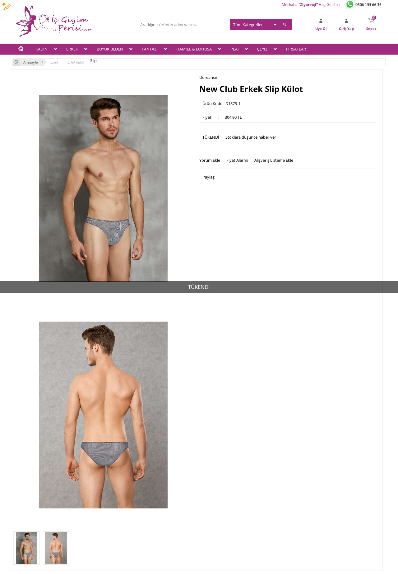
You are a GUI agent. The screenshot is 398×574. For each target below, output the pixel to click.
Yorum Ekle (209, 160)
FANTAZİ (150, 49)
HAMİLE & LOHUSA (194, 49)
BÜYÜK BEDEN (110, 49)
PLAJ (234, 49)
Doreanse (208, 77)
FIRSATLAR (296, 49)
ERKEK (72, 49)
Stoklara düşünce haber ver (250, 137)
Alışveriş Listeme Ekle (273, 160)
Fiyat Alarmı (237, 160)
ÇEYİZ (262, 49)
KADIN (41, 49)
